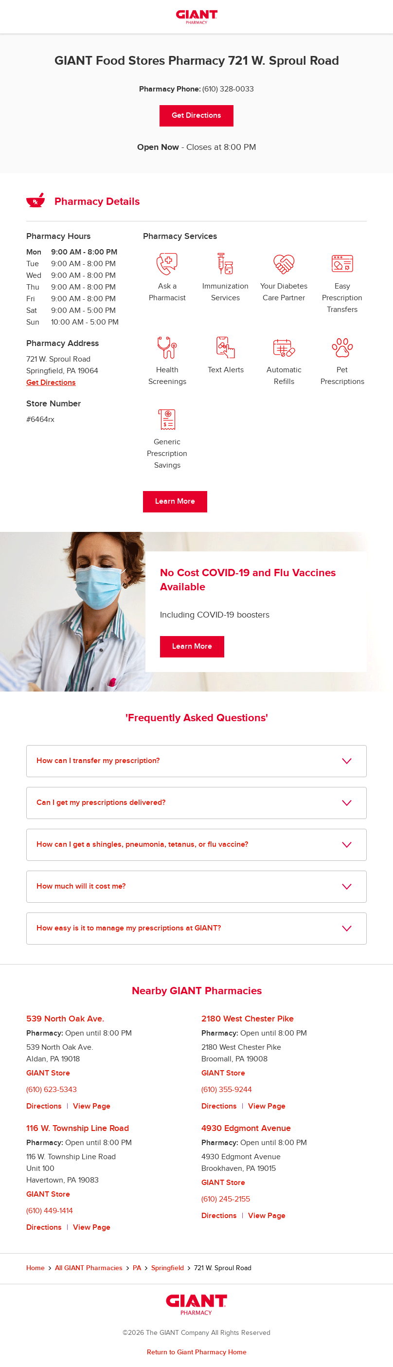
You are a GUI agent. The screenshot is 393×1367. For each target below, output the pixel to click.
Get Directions (196, 115)
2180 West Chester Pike (247, 1019)
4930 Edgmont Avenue (246, 1128)
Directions (44, 1106)
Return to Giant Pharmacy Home (197, 1352)
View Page (91, 1106)
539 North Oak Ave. (65, 1019)
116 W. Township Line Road (77, 1128)
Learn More (175, 501)
